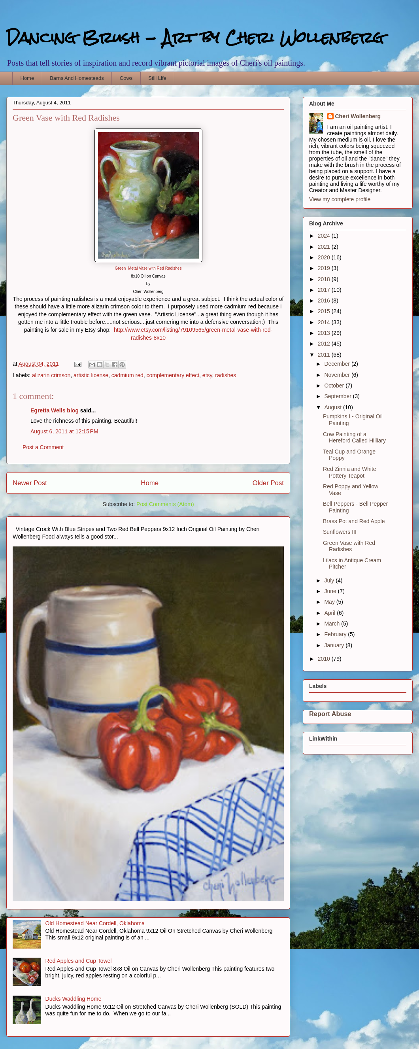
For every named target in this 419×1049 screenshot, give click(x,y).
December (337, 364)
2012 (325, 343)
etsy (207, 375)
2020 (325, 257)
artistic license (91, 375)
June (331, 591)
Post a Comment (43, 447)
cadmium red (127, 375)
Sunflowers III (340, 532)
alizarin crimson (51, 375)
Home (27, 78)
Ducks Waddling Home (73, 999)
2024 (325, 235)
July (330, 580)
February (336, 634)
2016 (325, 300)
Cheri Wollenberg (358, 116)
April (330, 613)
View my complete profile (339, 199)
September (338, 396)
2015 (325, 311)
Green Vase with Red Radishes (349, 546)
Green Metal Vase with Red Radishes (148, 268)
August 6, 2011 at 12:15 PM (64, 431)
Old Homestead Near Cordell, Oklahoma (95, 923)
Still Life (157, 78)
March (332, 623)
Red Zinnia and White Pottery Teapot (349, 472)
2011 (325, 355)
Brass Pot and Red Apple (354, 521)
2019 (325, 268)
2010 (325, 659)
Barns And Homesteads (77, 78)
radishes (225, 375)
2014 (325, 322)
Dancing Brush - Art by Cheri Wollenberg (195, 37)
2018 (325, 279)
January (334, 645)
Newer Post (30, 483)
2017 (325, 290)
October (334, 385)
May (330, 602)
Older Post (268, 483)
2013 (325, 333)
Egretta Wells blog (54, 410)
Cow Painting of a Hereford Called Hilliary (354, 437)
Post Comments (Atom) (165, 504)
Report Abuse (330, 713)
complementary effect (172, 375)
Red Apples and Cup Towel (78, 961)
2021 (325, 247)
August (333, 407)
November (337, 375)
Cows (126, 78)
